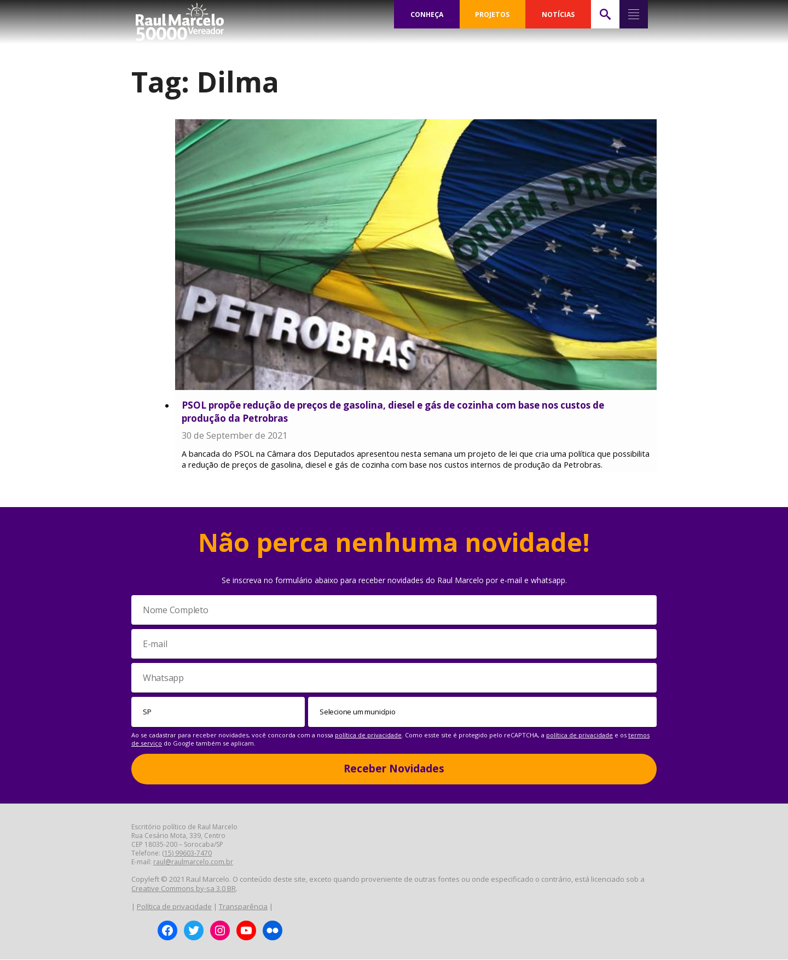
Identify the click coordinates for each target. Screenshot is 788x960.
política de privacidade (368, 735)
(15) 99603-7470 (187, 853)
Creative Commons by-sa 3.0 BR (183, 889)
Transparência (243, 907)
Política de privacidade (174, 907)
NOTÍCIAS (558, 14)
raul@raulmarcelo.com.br (193, 862)
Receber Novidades (394, 769)
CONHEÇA (427, 14)
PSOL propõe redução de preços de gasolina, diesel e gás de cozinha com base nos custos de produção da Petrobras (393, 411)
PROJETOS (492, 14)
